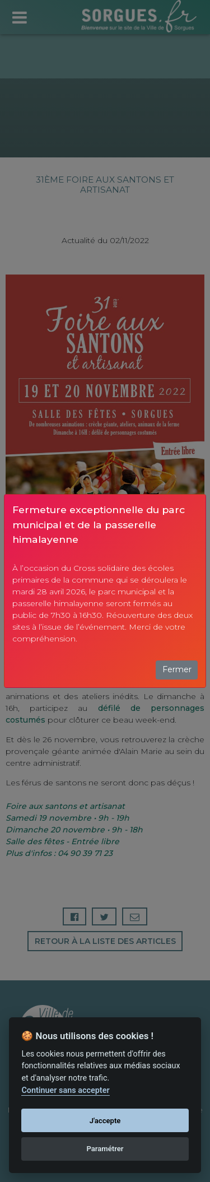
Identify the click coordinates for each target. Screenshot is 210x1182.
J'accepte (105, 1120)
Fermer (177, 669)
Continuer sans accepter (65, 1090)
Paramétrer (104, 1148)
